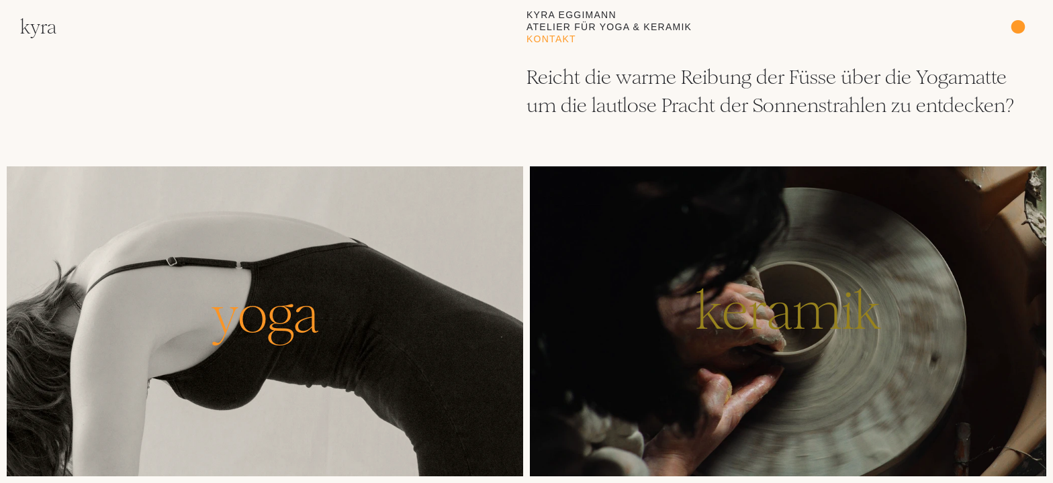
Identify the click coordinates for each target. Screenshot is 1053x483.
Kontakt (551, 39)
